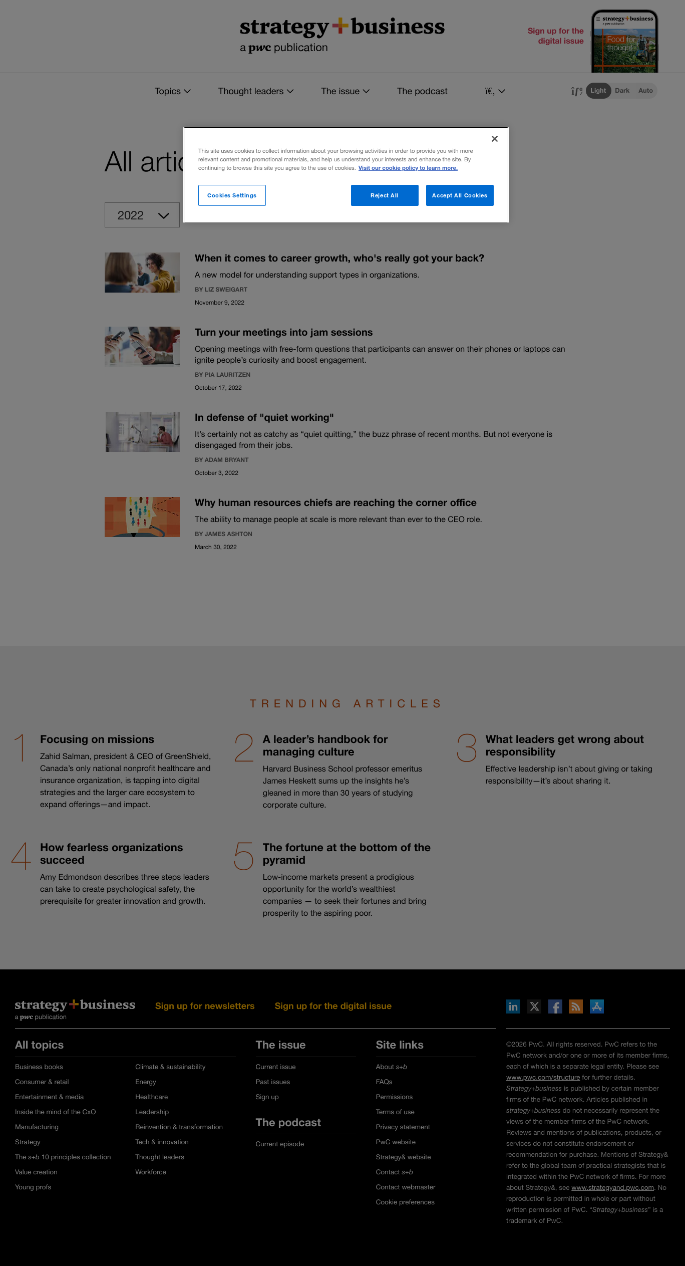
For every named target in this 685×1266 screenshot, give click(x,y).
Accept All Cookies (459, 195)
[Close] (495, 139)
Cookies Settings (232, 195)
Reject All (385, 195)
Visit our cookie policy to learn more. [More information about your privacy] (408, 168)
